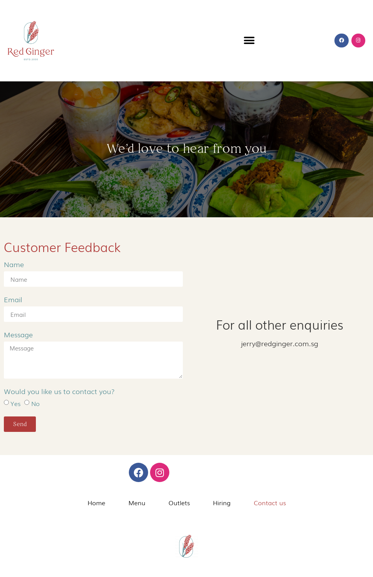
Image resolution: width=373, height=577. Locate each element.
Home (96, 502)
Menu (136, 502)
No (35, 403)
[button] (249, 40)
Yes (15, 403)
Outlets (179, 502)
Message (18, 335)
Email (13, 300)
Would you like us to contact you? (59, 391)
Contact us (270, 502)
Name (14, 265)
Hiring (222, 502)
